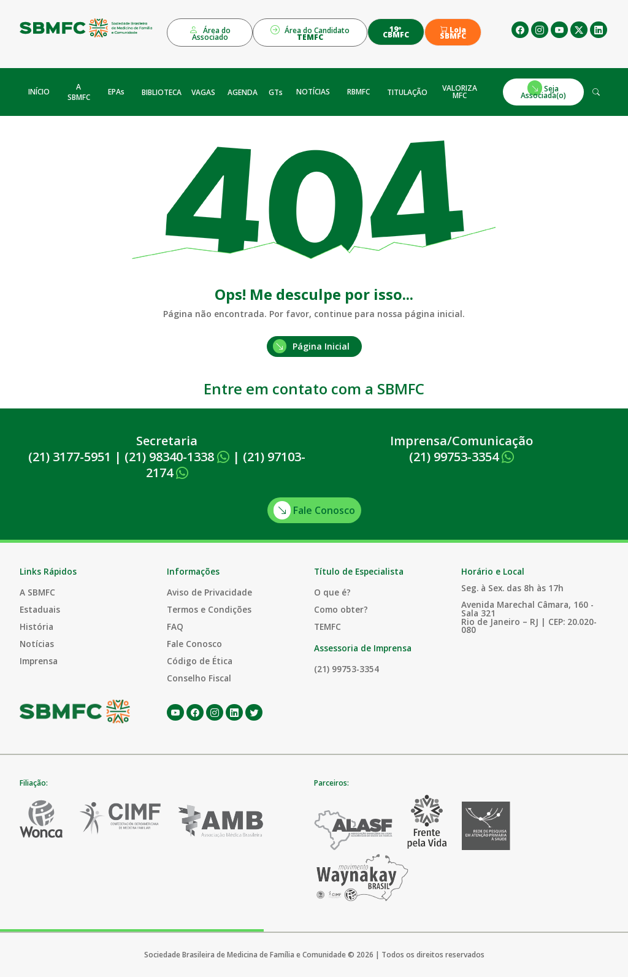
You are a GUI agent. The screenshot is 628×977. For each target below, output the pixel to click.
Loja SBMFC (453, 33)
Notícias (37, 643)
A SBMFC (78, 92)
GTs (276, 92)
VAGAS (203, 92)
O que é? (332, 592)
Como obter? (341, 609)
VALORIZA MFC (459, 92)
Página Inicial (311, 346)
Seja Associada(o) (543, 90)
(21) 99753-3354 (461, 456)
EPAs (116, 91)
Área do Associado (210, 32)
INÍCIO (39, 91)
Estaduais (40, 609)
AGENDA (243, 92)
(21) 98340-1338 (176, 456)
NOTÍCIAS (313, 91)
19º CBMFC (396, 32)
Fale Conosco (314, 510)
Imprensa (39, 661)
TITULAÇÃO (407, 92)
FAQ (175, 626)
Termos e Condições (209, 609)
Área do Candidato (310, 32)
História (36, 626)
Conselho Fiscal (199, 678)
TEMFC (327, 626)
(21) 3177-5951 (69, 456)
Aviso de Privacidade (209, 592)
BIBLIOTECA (162, 92)
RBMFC (358, 91)
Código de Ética (199, 661)
